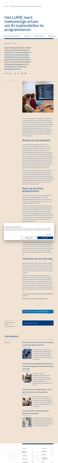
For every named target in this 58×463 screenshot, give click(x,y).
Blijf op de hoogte (52, 36)
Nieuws (47, 454)
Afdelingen (27, 459)
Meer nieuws (8, 342)
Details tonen (48, 234)
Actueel (6, 6)
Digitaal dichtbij (27, 36)
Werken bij (47, 451)
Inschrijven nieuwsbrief (47, 458)
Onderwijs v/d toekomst (39, 36)
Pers (47, 462)
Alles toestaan (45, 237)
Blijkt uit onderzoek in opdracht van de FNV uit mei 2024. (35, 298)
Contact (27, 448)
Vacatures (47, 448)
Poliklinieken (27, 455)
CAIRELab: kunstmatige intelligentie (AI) (12, 36)
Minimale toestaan (28, 237)
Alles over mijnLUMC (27, 452)
